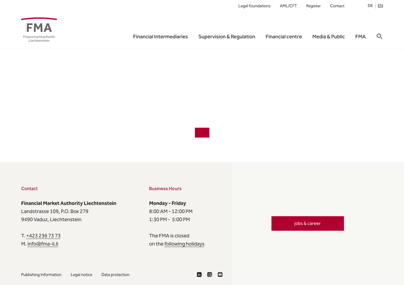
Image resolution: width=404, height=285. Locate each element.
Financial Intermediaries (160, 36)
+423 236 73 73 (43, 235)
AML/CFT (288, 5)
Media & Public (328, 36)
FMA (360, 36)
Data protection (115, 274)
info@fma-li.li (43, 244)
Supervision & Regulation (226, 36)
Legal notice (81, 274)
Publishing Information (41, 274)
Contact (337, 5)
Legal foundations (254, 5)
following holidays (184, 244)
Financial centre (284, 36)
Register (313, 5)
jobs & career (307, 223)
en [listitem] (380, 5)
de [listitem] (370, 5)
